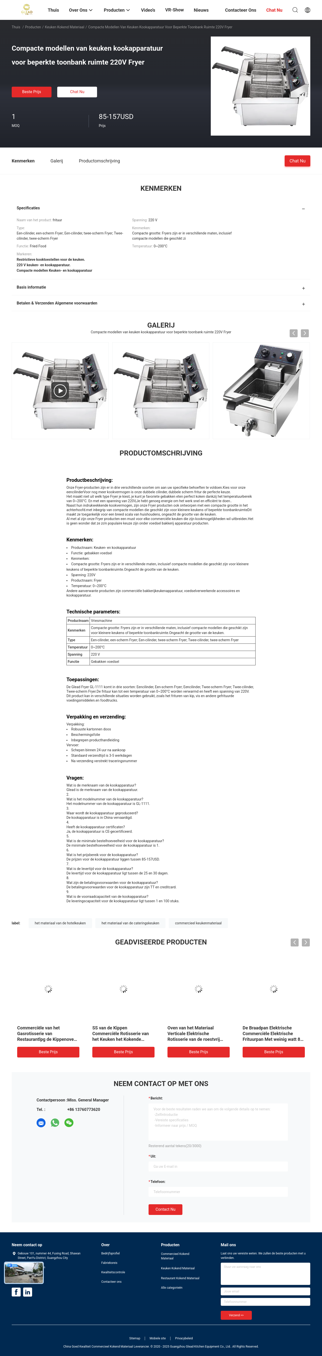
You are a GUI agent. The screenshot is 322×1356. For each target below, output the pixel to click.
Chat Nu (77, 91)
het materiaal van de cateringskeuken (130, 923)
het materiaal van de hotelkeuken (60, 923)
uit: (153, 1156)
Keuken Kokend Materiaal (64, 27)
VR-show (174, 9)
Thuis (16, 27)
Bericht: (157, 1098)
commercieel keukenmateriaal (198, 923)
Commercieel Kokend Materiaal (175, 1256)
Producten (33, 27)
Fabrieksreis (109, 1263)
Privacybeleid (184, 1338)
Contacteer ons (111, 1281)
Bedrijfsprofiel (110, 1253)
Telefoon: (158, 1182)
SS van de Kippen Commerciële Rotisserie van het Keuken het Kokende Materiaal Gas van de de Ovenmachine (120, 1039)
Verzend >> (236, 1315)
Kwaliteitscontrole (113, 1272)
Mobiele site (158, 1338)
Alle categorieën (171, 1287)
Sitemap (134, 1338)
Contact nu (165, 1209)
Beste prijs (31, 91)
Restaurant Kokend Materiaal (180, 1278)
